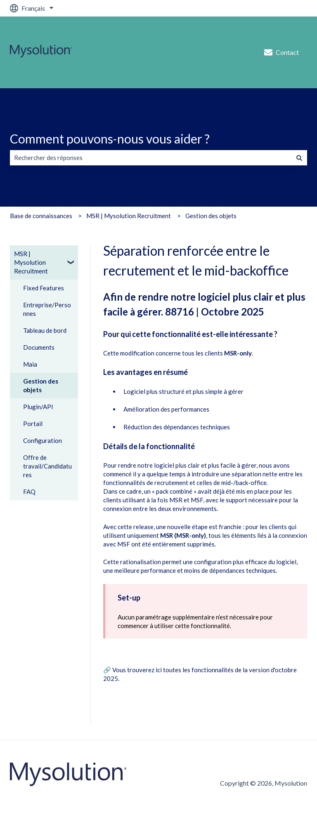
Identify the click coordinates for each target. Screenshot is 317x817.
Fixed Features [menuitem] (43, 288)
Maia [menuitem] (30, 364)
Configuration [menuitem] (42, 440)
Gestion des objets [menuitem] (40, 385)
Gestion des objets (211, 215)
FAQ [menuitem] (29, 491)
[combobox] (150, 157)
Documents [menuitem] (38, 347)
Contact (281, 52)
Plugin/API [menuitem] (38, 406)
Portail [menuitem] (33, 423)
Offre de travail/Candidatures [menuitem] (47, 466)
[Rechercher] (299, 157)
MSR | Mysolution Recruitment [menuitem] (31, 262)
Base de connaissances (41, 215)
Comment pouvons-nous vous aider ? (110, 138)
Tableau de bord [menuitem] (44, 330)
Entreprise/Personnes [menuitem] (47, 309)
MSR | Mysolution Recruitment (128, 215)
